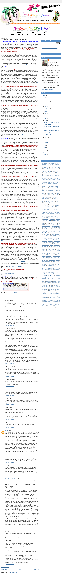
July (46, 113)
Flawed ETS (45, 219)
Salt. (53, 278)
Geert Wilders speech (46, 226)
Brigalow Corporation (52, 191)
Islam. (57, 239)
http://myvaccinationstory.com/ (8, 273)
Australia (53, 174)
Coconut (58, 204)
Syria (51, 285)
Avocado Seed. (44, 186)
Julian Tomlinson (46, 242)
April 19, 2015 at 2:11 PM (9, 404)
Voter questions (52, 297)
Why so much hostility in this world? (51, 304)
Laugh (51, 245)
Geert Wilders (56, 224)
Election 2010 (56, 212)
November (47, 104)
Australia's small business (48, 182)
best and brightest (52, 187)
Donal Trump (44, 212)
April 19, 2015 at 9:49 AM (9, 376)
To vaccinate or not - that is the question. (14, 39)
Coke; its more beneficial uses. (51, 130)
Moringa (43, 253)
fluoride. (43, 223)
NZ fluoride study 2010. (46, 261)
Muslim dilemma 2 (50, 254)
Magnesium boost (50, 247)
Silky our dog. (49, 281)
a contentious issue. (45, 163)
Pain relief (44, 264)
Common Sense (51, 206)
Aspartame (58, 172)
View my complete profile (47, 89)
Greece (57, 230)
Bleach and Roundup (53, 190)
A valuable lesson (53, 167)
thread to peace (45, 290)
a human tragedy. (51, 164)
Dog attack (57, 210)
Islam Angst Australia (50, 239)
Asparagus (53, 172)
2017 (44, 95)
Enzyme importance (50, 213)
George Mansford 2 (55, 226)
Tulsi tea (53, 292)
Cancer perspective (55, 197)
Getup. (59, 227)
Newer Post (4, 569)
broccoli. (48, 193)
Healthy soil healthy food (46, 235)
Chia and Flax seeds (53, 202)
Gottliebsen (56, 228)
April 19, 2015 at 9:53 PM (9, 462)
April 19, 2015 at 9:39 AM (9, 363)
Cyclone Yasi (57, 208)
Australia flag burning (46, 176)
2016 (44, 97)
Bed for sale (45, 187)
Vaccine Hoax (56, 294)
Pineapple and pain (51, 268)
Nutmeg (57, 260)
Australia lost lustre (55, 176)
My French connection (55, 257)
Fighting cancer (50, 217)
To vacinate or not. (24, 292)
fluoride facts (56, 220)
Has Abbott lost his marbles (55, 232)
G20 (56, 223)
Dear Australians (55, 209)
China (47, 204)
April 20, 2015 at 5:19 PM (9, 528)
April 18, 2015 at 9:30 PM (9, 325)
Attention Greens (46, 174)
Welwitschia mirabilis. (47, 301)
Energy (43, 213)
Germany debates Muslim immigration (49, 227)
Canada (57, 195)
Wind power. (50, 305)
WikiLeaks (43, 305)
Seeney (43, 281)
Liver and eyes (57, 246)
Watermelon (50, 300)
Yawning (46, 307)
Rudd (49, 278)
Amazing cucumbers (56, 171)
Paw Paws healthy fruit (53, 265)
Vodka (59, 296)
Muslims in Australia (56, 256)
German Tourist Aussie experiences (50, 46)
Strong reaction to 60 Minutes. (52, 283)
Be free (6, 430)
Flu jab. (52, 219)
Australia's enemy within (54, 178)
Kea (58, 242)
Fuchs (47, 223)
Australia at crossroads (54, 175)
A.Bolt (59, 167)
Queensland (46, 275)
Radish (57, 277)
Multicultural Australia (51, 253)
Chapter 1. (47, 201)
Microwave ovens (57, 250)
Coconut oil (56, 205)
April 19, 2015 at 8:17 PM (9, 453)
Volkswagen (45, 297)
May (46, 118)
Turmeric (58, 292)
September (47, 108)
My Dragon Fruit (46, 257)
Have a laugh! (46, 234)
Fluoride (48, 220)
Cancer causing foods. (46, 197)
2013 (44, 147)
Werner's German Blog (47, 50)
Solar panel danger (46, 282)
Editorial (50, 212)
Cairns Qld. (44, 195)
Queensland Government (50, 277)
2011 (44, 152)
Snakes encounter (56, 281)
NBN (50, 258)
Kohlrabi (54, 243)
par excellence (52, 264)
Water (47, 298)
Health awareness (55, 234)
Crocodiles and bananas (49, 208)
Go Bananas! (47, 228)
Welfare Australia (57, 300)
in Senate (50, 238)
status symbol (54, 282)
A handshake (44, 164)
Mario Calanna (49, 250)
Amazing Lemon (46, 172)
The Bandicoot (44, 286)
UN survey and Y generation (53, 293)
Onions (57, 261)
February (47, 139)
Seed (47, 279)
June (46, 116)
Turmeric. (44, 293)
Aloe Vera (45, 171)
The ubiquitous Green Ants (54, 289)
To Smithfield (51, 290)
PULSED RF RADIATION (49, 273)
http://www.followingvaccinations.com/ (10, 272)
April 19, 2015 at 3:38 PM (9, 419)
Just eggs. (53, 242)
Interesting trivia (56, 238)
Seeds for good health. (54, 279)
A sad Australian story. (55, 163)
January (47, 142)
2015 (44, 99)
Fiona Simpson (57, 217)
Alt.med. (49, 171)
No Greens (55, 258)
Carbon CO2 (56, 198)
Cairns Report (51, 195)
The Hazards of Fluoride (53, 286)
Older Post (36, 569)
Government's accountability (47, 230)
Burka (53, 193)
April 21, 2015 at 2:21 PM (9, 564)
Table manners (56, 285)
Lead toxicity (56, 245)
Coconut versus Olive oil (48, 205)
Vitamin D (43, 296)
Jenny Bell (50, 241)
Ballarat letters (57, 186)
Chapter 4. (45, 202)
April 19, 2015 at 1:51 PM (9, 395)
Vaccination (44, 294)
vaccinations (50, 294)
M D (44, 247)
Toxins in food (48, 292)
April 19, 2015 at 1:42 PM (9, 386)
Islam (43, 239)
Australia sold (44, 178)
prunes (57, 272)
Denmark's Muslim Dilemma (47, 210)
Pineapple (43, 268)
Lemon (52, 246)
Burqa (48, 194)
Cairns (57, 194)
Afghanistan (55, 168)
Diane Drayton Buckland (10, 478)
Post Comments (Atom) (13, 572)
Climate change (53, 204)
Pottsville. (43, 272)
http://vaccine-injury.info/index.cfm (15, 266)
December (47, 101)
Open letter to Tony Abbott (47, 262)
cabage (52, 194)
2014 (44, 145)
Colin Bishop (44, 206)
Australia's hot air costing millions (48, 179)
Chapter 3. (58, 201)
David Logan (46, 209)
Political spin (56, 269)
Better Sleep (50, 189)
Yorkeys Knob (52, 307)
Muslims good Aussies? (46, 256)
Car (50, 198)
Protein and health (50, 272)
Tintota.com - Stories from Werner (49, 48)
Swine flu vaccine (45, 285)
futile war (52, 223)
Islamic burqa (44, 241)
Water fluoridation (53, 298)
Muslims (57, 254)
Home (20, 569)
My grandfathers (45, 258)
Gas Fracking (48, 224)
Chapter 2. (53, 201)
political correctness (48, 269)
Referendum (44, 278)
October (47, 106)
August (46, 111)
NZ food (53, 261)
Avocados (51, 186)
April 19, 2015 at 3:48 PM (9, 427)
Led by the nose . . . (45, 246)
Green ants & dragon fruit (47, 231)
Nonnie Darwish (52, 260)
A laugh (57, 164)
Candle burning (45, 198)
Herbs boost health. (56, 235)
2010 (44, 154)
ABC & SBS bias (47, 168)
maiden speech (51, 249)
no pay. (45, 260)
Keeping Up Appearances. (47, 243)
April (46, 120)
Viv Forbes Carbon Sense (51, 296)
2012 (44, 150)
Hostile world (44, 238)
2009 (44, 157)
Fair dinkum (51, 216)
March (46, 137)
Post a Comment (5, 567)
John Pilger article (57, 241)
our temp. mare (56, 262)
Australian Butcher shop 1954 (53, 183)
